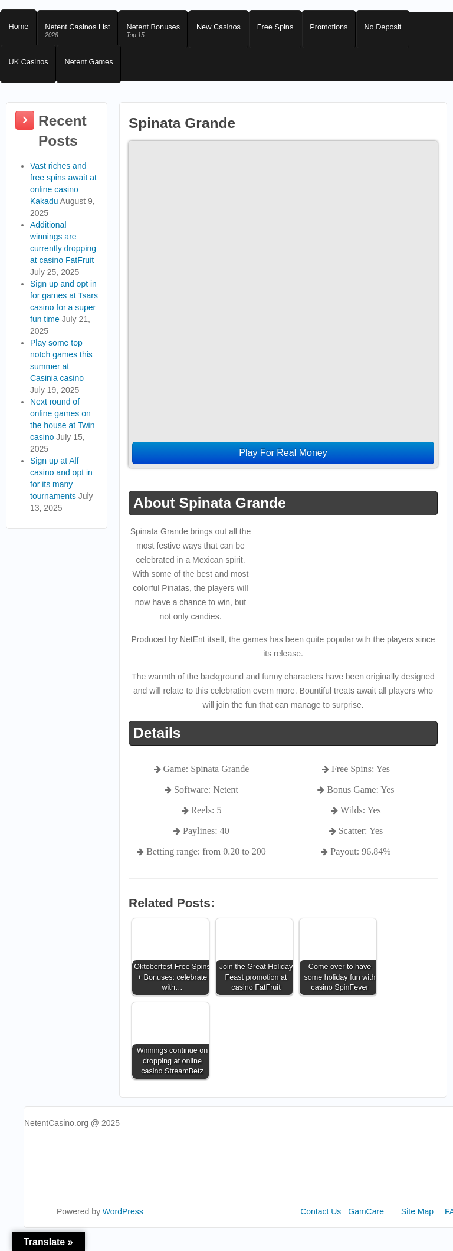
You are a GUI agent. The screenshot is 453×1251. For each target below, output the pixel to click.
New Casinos (230, 29)
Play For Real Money (283, 467)
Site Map (417, 1225)
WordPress (123, 1225)
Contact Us (320, 1225)
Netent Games (94, 71)
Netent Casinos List (82, 34)
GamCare (366, 1225)
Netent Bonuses (161, 34)
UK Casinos (29, 71)
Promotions (346, 29)
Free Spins (290, 29)
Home (19, 29)
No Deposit (404, 29)
